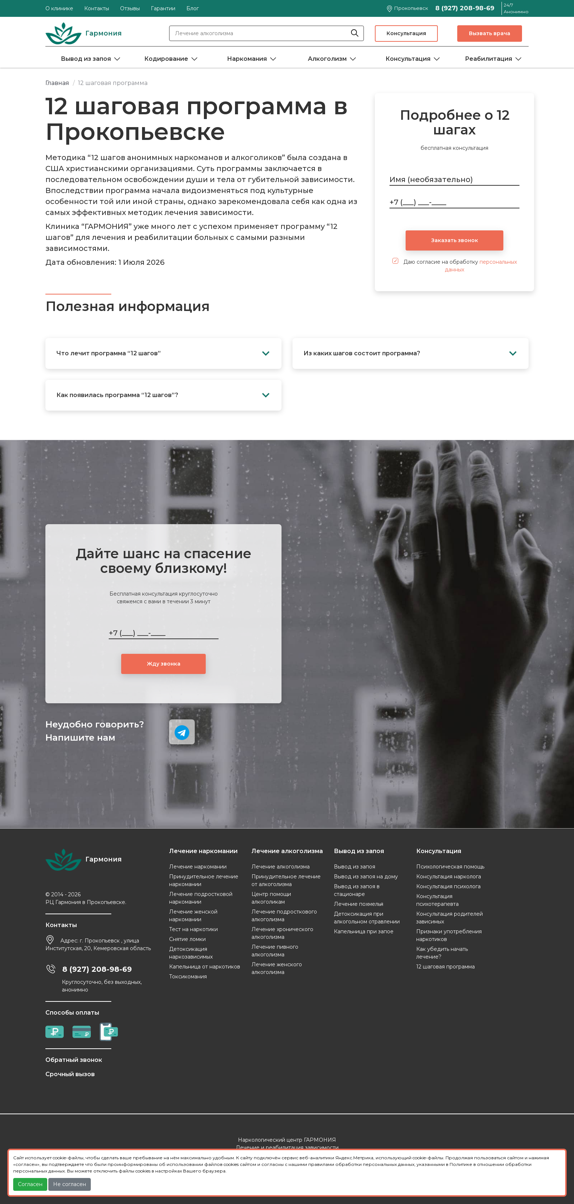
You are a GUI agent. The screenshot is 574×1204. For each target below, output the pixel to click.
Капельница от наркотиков (204, 966)
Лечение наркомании (198, 866)
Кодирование (166, 58)
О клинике (59, 8)
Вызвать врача (489, 33)
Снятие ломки (187, 939)
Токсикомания (188, 976)
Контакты (96, 8)
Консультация (406, 33)
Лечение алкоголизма (280, 866)
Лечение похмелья (358, 904)
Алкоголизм (327, 58)
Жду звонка (163, 663)
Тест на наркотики (193, 929)
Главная (57, 82)
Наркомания (247, 58)
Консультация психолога (448, 886)
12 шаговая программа (445, 966)
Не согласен (69, 1184)
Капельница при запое (364, 931)
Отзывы (130, 8)
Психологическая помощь (450, 866)
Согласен (30, 1184)
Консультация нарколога (448, 876)
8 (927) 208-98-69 (464, 8)
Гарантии (163, 8)
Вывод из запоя (86, 58)
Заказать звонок (454, 240)
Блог (192, 8)
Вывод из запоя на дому (366, 876)
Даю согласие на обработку (454, 265)
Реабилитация (488, 58)
